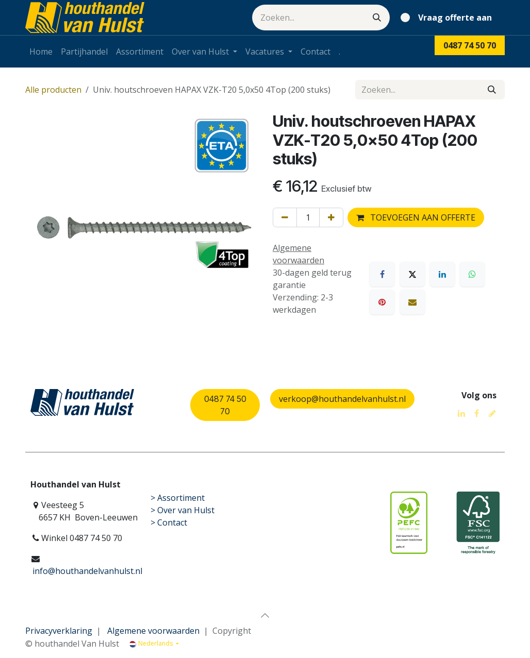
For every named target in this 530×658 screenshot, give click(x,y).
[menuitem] (41, 51)
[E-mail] (412, 302)
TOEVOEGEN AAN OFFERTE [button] (415, 217)
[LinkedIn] (442, 274)
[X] (412, 274)
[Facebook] (382, 274)
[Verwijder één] (285, 217)
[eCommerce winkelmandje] (448, 17)
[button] (265, 615)
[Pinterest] (382, 302)
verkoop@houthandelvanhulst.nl (342, 398)
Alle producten (53, 89)
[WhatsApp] (472, 274)
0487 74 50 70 (225, 405)
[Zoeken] (377, 17)
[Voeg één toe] (331, 217)
